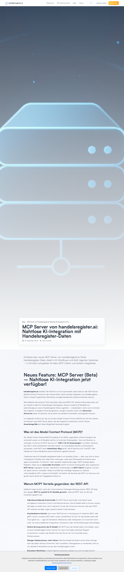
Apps (74, 3)
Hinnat (81, 3)
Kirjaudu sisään (101, 3)
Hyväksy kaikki (50, 568)
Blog (23, 322)
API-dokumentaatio (63, 3)
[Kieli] (91, 3)
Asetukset (74, 568)
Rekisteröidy (114, 3)
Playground (50, 3)
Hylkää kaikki (63, 568)
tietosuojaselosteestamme (61, 563)
